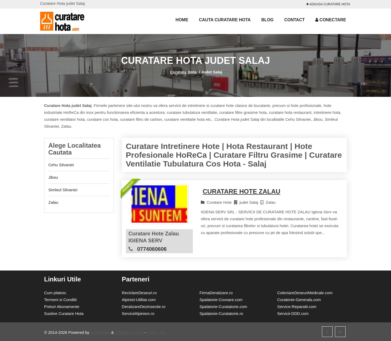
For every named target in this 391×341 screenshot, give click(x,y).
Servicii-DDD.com (293, 313)
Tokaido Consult (129, 332)
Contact (294, 20)
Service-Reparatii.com (297, 306)
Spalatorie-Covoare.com (221, 299)
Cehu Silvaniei (61, 165)
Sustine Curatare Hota (63, 313)
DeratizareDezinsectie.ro (143, 306)
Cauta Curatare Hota (225, 20)
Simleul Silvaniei (62, 190)
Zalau (53, 202)
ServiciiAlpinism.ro (138, 313)
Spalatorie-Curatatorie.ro (221, 313)
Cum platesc (55, 292)
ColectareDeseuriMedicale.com (305, 292)
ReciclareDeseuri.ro (139, 292)
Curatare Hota (183, 72)
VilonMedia (100, 332)
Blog (267, 20)
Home (182, 20)
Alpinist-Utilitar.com (139, 299)
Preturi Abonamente (61, 306)
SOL (163, 332)
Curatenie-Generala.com (299, 299)
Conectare (330, 20)
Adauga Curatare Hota (328, 4)
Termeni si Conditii (60, 299)
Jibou (53, 177)
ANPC (152, 332)
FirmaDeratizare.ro (216, 292)
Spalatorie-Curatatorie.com (223, 306)
